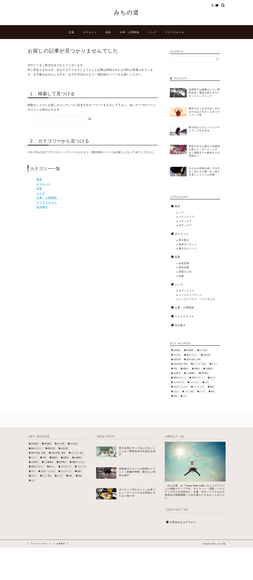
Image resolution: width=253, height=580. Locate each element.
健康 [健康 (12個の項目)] (212, 387)
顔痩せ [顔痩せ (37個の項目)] (197, 369)
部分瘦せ (184, 240)
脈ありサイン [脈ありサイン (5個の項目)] (191, 355)
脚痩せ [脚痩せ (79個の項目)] (185, 369)
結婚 (181, 276)
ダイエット (90, 32)
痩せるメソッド (188, 248)
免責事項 (61, 544)
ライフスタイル (174, 32)
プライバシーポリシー (40, 544)
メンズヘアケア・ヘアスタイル (197, 299)
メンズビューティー (190, 295)
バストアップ (186, 217)
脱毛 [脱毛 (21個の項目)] (212, 391)
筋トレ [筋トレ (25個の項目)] (212, 378)
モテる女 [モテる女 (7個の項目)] (176, 355)
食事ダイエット (188, 244)
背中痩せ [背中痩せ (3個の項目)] (204, 373)
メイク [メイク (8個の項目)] (202, 391)
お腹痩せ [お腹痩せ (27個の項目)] (209, 369)
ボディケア (185, 225)
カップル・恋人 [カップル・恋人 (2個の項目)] (199, 364)
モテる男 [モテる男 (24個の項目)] (203, 350)
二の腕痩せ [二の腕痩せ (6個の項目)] (190, 373)
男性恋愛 (184, 267)
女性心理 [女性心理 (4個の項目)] (176, 359)
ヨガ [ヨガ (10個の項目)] (206, 382)
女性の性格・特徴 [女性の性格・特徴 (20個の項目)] (180, 364)
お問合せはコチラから (183, 522)
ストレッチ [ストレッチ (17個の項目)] (194, 382)
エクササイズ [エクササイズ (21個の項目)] (178, 382)
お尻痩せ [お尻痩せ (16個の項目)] (176, 373)
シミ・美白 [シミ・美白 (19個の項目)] (189, 391)
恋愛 (71, 32)
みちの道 (126, 12)
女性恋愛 (184, 263)
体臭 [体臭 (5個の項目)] (175, 396)
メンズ (152, 32)
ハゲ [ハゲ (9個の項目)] (184, 396)
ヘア (181, 212)
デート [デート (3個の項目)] (214, 364)
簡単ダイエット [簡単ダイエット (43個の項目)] (198, 378)
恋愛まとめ (185, 271)
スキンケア (185, 221)
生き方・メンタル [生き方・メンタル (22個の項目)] (180, 387)
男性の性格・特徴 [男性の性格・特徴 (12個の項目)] (193, 359)
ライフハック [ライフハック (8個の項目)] (198, 387)
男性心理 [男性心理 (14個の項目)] (206, 355)
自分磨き (42, 206)
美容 (108, 32)
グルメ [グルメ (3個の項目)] (176, 391)
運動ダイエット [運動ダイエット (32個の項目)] (179, 378)
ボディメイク (186, 290)
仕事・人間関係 (129, 32)
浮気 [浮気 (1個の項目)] (175, 369)
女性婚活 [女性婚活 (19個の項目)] (176, 350)
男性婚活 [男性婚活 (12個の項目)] (189, 350)
